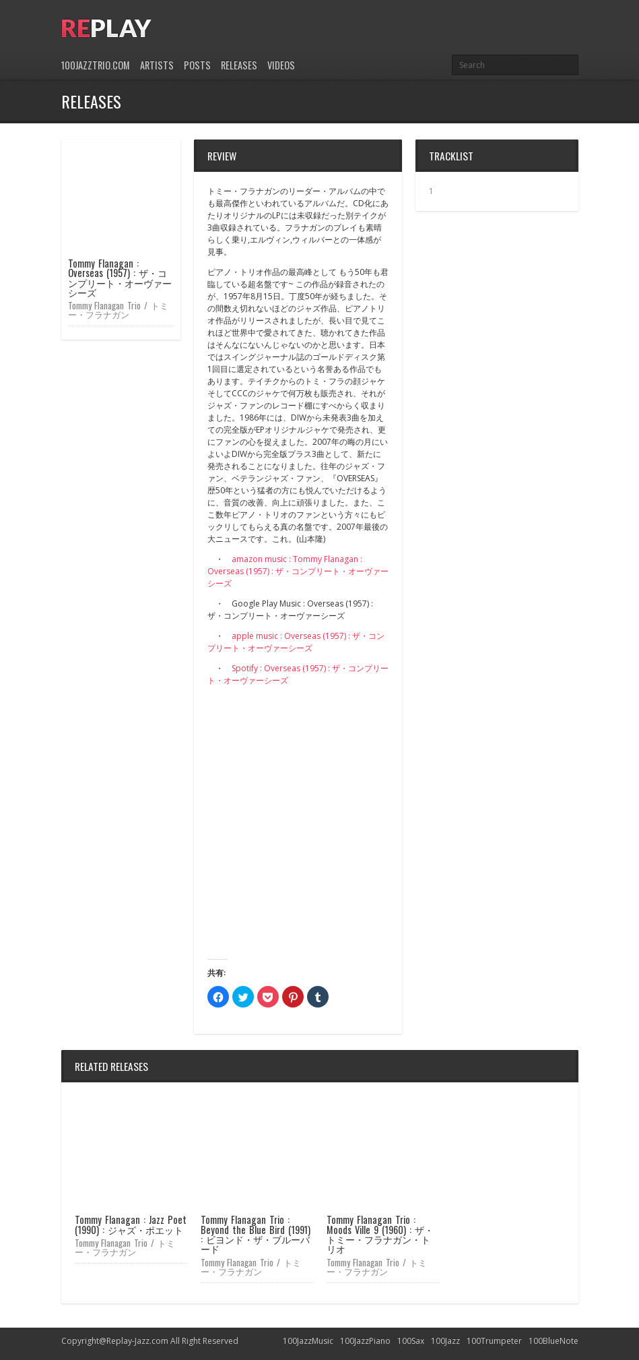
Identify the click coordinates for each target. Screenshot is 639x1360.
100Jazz (445, 1341)
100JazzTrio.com (95, 65)
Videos (281, 65)
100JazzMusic (308, 1341)
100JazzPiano (365, 1341)
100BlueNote (553, 1341)
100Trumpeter (494, 1341)
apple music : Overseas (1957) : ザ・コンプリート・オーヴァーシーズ (295, 642)
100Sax (410, 1341)
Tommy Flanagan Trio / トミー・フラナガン (118, 310)
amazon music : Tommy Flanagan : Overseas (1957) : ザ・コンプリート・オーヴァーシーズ (298, 571)
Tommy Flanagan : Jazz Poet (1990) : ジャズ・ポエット (131, 1224)
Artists (157, 65)
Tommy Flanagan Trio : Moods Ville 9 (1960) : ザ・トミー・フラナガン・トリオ (380, 1234)
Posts (197, 65)
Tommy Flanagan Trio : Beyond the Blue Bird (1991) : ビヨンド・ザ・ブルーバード (256, 1234)
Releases (239, 65)
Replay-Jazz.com (137, 1341)
